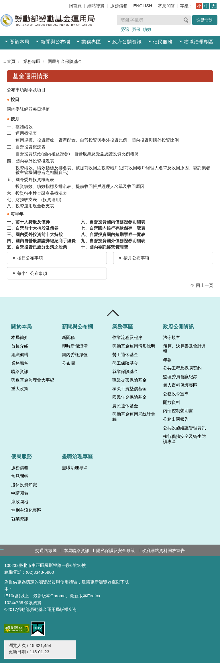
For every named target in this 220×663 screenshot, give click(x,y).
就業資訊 (19, 519)
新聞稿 (68, 337)
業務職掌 (19, 363)
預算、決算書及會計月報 (184, 349)
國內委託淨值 (75, 354)
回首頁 (75, 5)
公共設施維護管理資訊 (184, 428)
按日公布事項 (30, 257)
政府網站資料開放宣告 (163, 550)
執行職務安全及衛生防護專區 (184, 439)
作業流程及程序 (127, 337)
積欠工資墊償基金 (129, 388)
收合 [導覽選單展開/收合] (113, 313)
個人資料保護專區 (180, 385)
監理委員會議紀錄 (180, 376)
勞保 (136, 29)
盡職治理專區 (198, 42)
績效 (147, 29)
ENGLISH (142, 5)
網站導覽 (96, 5)
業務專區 (91, 42)
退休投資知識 (24, 485)
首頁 (11, 61)
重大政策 (19, 388)
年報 (167, 360)
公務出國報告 (176, 419)
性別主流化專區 (26, 510)
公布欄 (68, 363)
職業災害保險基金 (129, 380)
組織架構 (19, 354)
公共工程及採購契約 (182, 368)
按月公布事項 (136, 257)
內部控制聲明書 (178, 410)
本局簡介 (19, 337)
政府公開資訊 (127, 42)
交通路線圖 (46, 550)
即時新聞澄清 (75, 346)
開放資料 (171, 402)
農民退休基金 (125, 406)
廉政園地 (19, 501)
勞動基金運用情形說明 (133, 346)
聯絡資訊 (19, 371)
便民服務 (162, 42)
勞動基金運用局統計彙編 (133, 417)
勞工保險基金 (125, 363)
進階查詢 (204, 20)
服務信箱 (118, 5)
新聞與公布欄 (55, 42)
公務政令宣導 (176, 394)
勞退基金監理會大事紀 (32, 380)
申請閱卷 (19, 493)
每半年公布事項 (32, 273)
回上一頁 (204, 285)
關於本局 (19, 42)
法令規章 (171, 337)
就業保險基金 (125, 371)
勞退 (125, 29)
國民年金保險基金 (65, 61)
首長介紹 (19, 346)
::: (4, 61)
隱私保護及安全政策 (115, 550)
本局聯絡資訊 (76, 550)
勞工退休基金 (125, 354)
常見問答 (166, 5)
